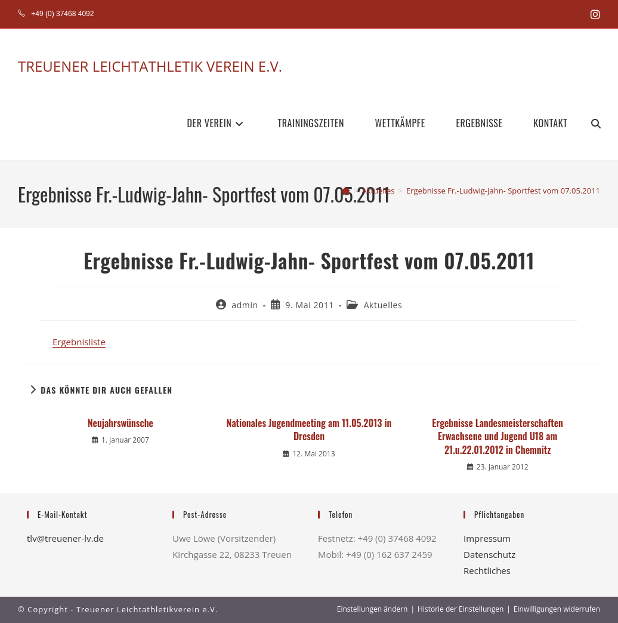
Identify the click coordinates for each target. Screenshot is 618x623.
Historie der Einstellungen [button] (460, 609)
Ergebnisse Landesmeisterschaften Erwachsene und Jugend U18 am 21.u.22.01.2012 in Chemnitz (497, 436)
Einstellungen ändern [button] (372, 609)
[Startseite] (345, 190)
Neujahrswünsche (120, 422)
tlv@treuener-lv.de (65, 538)
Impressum (487, 538)
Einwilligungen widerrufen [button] (557, 609)
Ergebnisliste (79, 342)
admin (244, 305)
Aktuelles (383, 305)
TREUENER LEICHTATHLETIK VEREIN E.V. (150, 66)
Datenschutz (489, 554)
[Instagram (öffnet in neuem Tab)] (593, 14)
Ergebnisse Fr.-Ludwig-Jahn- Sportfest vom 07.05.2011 (503, 190)
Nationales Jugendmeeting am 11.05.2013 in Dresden (309, 429)
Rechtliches (487, 570)
